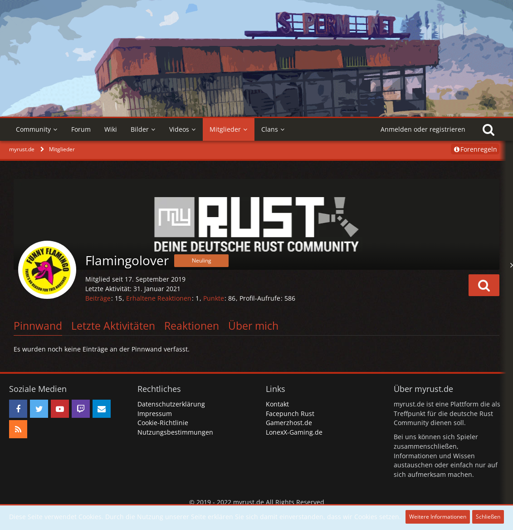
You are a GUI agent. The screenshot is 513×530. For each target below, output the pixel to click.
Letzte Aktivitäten (113, 325)
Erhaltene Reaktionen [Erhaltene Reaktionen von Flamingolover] (158, 298)
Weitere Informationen (437, 516)
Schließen (488, 516)
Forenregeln (475, 149)
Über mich (253, 325)
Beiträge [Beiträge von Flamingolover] (98, 298)
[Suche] (488, 129)
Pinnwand (38, 325)
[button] (484, 285)
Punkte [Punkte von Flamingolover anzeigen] (213, 298)
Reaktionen (191, 325)
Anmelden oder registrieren (423, 129)
